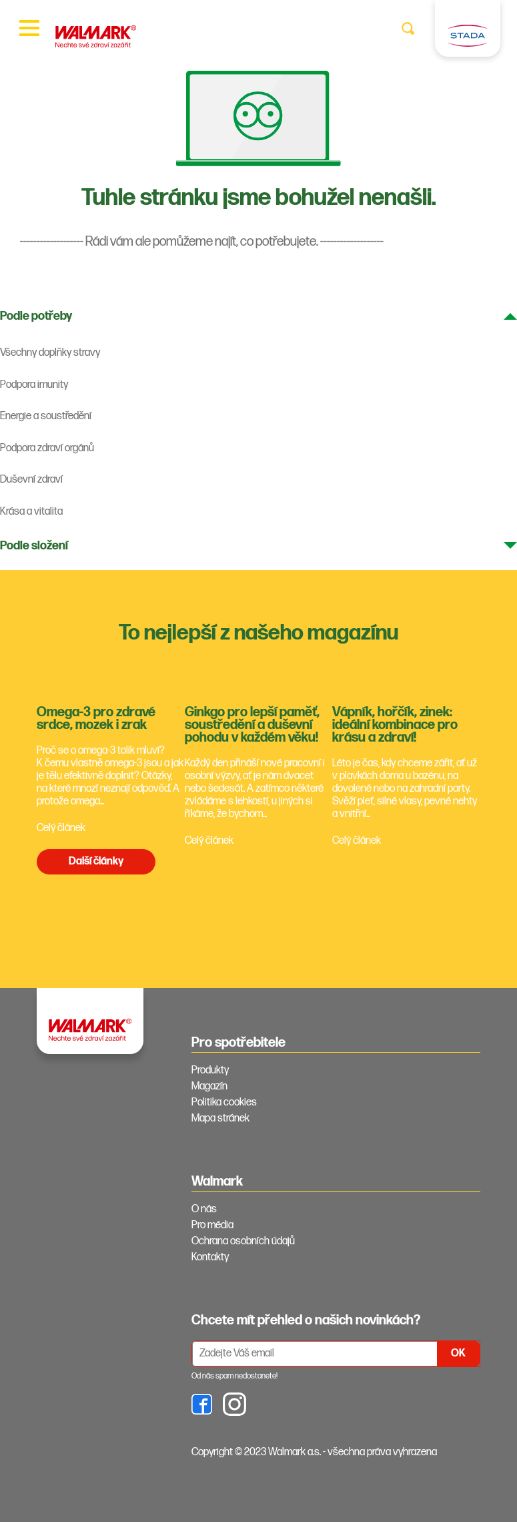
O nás (204, 1209)
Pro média (212, 1225)
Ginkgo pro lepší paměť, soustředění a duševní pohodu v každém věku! (252, 725)
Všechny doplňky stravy (50, 352)
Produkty (210, 1070)
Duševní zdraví (31, 479)
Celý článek (61, 828)
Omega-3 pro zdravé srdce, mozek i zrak (96, 718)
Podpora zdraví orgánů (47, 448)
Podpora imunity (34, 384)
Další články (96, 861)
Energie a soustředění (45, 416)
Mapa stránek (220, 1118)
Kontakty (210, 1257)
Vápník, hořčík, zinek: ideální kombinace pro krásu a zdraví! (395, 725)
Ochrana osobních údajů (243, 1241)
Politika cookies (224, 1102)
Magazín (209, 1086)
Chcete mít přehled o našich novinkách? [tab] (305, 1320)
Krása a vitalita (31, 511)
